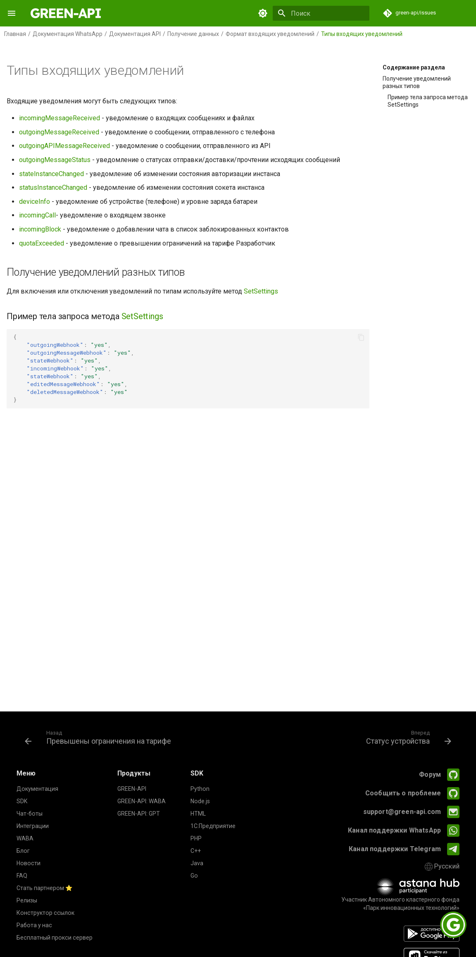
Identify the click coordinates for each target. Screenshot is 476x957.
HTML (198, 813)
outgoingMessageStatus (54, 160)
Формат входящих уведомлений (270, 34)
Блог (23, 850)
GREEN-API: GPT (138, 813)
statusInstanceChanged (53, 187)
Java (196, 863)
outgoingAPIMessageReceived (64, 146)
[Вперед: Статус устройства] (407, 737)
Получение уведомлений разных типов (417, 82)
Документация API (135, 34)
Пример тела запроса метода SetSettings (428, 101)
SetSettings (261, 291)
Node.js (200, 801)
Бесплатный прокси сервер (55, 937)
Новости (28, 863)
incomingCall (37, 215)
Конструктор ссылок (45, 912)
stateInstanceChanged (51, 174)
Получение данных (193, 34)
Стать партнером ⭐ (45, 888)
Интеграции (33, 826)
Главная (15, 34)
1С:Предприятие (213, 826)
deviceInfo (34, 201)
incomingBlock (40, 229)
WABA (25, 838)
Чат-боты (30, 813)
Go (194, 875)
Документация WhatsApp (67, 34)
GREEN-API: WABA (141, 801)
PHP (196, 838)
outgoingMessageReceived (59, 132)
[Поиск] (321, 13)
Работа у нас (34, 925)
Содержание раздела (414, 67)
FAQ (22, 875)
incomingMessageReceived (59, 118)
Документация (37, 788)
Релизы (27, 900)
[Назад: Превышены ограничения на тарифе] (99, 737)
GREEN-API (131, 788)
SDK (22, 801)
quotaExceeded (41, 243)
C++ (195, 850)
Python (199, 788)
